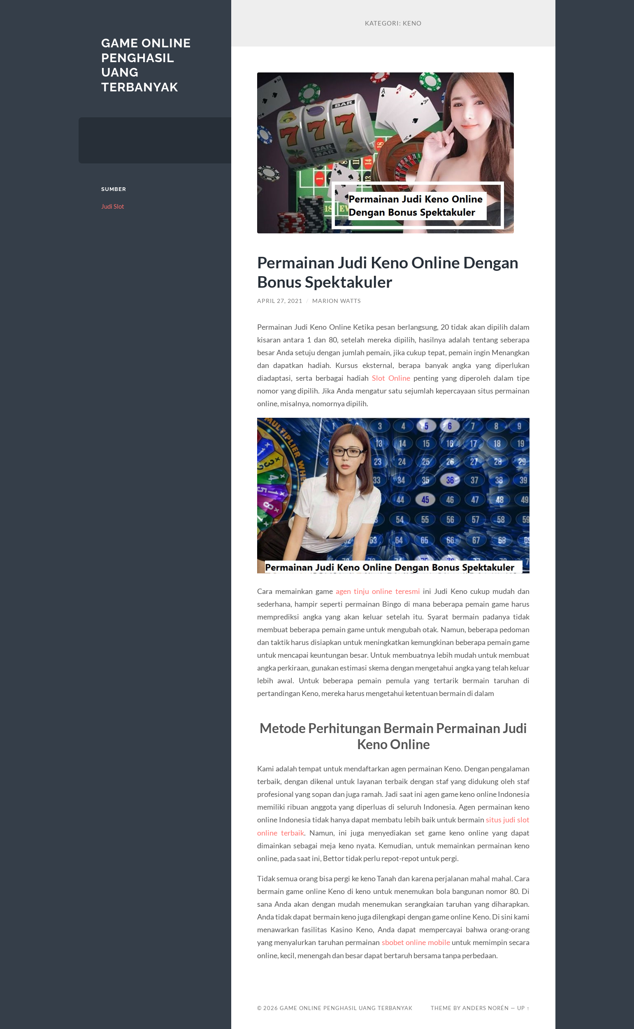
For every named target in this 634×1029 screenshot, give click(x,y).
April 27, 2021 (279, 301)
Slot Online (391, 377)
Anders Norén (485, 1008)
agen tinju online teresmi (378, 591)
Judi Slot (112, 206)
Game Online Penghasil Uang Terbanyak (346, 1008)
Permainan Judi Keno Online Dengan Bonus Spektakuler (387, 271)
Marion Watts (336, 301)
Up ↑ (523, 1008)
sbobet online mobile (416, 942)
